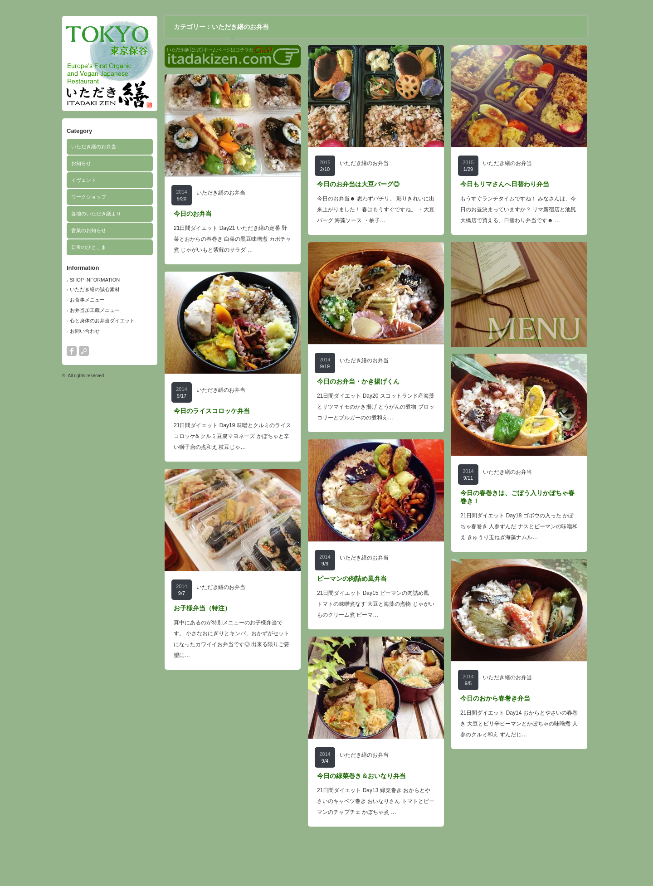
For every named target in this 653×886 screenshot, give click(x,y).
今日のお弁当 (193, 213)
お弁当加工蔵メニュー (95, 310)
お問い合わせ (85, 331)
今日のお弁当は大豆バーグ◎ (358, 184)
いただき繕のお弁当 (93, 146)
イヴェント (83, 180)
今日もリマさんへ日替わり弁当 (504, 184)
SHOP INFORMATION (95, 279)
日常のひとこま (88, 247)
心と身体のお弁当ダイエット (102, 320)
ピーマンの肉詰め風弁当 (352, 578)
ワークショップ (88, 197)
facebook (72, 351)
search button (84, 351)
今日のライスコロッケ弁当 (212, 410)
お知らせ (81, 163)
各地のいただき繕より (96, 213)
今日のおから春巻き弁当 (495, 698)
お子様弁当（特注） (202, 608)
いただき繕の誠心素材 (95, 289)
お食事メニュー (87, 299)
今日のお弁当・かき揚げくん (358, 381)
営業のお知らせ (88, 230)
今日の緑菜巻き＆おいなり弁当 (361, 775)
